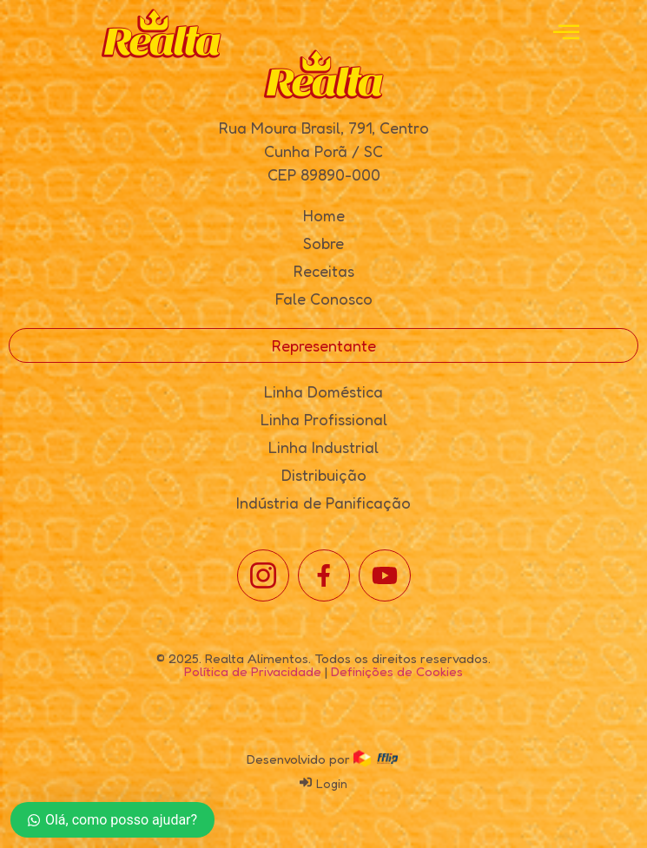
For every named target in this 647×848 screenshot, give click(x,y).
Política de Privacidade (252, 671)
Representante (324, 345)
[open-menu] (566, 33)
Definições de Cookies (397, 671)
